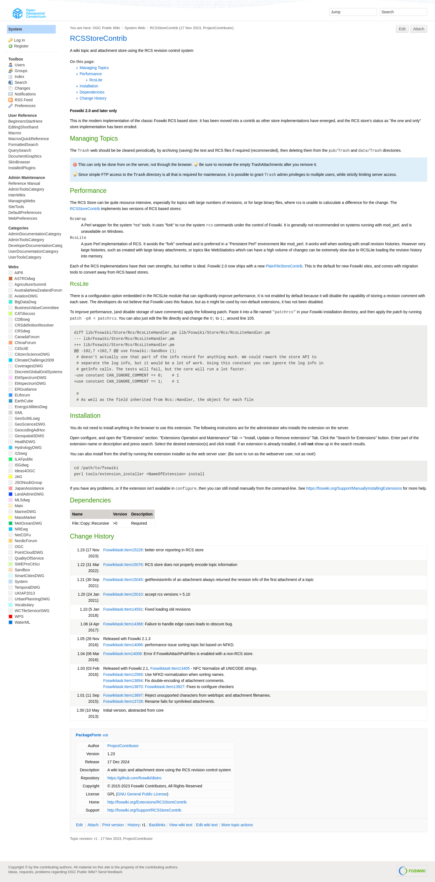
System (15, 29)
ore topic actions (237, 825)
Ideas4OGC (21, 471)
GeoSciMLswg (24, 418)
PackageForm (88, 735)
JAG (15, 476)
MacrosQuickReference (28, 139)
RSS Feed (20, 100)
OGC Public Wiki (106, 28)
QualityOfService (26, 558)
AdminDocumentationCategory (34, 234)
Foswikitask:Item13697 (123, 695)
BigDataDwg (22, 302)
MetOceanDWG (25, 523)
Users (16, 65)
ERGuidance (22, 389)
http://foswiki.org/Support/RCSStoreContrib (144, 810)
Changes (19, 88)
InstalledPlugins (22, 168)
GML (15, 412)
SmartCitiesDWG (26, 575)
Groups (17, 71)
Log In (19, 40)
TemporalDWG (24, 587)
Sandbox (19, 570)
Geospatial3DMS (26, 436)
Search (17, 82)
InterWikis (16, 195)
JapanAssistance (26, 488)
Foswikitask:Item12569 (123, 674)
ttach (92, 825)
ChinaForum (22, 342)
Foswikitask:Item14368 (123, 624)
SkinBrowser (19, 162)
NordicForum (22, 541)
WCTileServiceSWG (28, 610)
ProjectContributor (217, 28)
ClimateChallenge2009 (31, 360)
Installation (89, 86)
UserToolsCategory (24, 257)
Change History (93, 98)
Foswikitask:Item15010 (123, 594)
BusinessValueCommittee (33, 307)
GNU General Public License (142, 794)
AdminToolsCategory (26, 189)
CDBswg (19, 319)
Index (16, 76)
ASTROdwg (21, 278)
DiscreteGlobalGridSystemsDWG (40, 372)
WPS (16, 616)
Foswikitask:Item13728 (123, 701)
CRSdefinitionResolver (31, 325)
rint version (113, 825)
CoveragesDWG (25, 366)
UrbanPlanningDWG (29, 599)
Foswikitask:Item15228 (123, 550)
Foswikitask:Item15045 (123, 579)
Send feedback (110, 872)
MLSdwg (19, 500)
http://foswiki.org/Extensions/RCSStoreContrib (147, 802)
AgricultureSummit (27, 284)
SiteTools (16, 206)
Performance (91, 74)
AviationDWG (23, 296)
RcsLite (95, 80)
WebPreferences (22, 218)
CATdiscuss (21, 313)
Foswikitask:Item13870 (123, 686)
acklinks (157, 825)
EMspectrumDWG (27, 383)
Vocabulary (21, 605)
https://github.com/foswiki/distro (134, 778)
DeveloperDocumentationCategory (38, 245)
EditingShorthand (23, 127)
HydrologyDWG (25, 447)
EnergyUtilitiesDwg (27, 407)
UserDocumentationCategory (33, 251)
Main (15, 506)
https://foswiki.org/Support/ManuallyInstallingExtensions (354, 488)
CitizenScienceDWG (29, 354)
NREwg (18, 529)
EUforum (19, 395)
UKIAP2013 (21, 593)
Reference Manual (24, 183)
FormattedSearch (23, 144)
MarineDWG (22, 511)
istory (134, 825)
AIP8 (15, 273)
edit (105, 735)
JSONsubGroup (25, 482)
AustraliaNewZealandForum (35, 290)
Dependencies (92, 92)
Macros (14, 133)
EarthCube (20, 401)
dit (80, 825)
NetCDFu (19, 535)
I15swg (17, 453)
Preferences (22, 105)
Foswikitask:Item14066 (123, 645)
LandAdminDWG (26, 494)
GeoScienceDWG (26, 424)
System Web (135, 28)
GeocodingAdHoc (26, 430)
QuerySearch (19, 150)
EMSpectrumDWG (27, 377)
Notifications (22, 94)
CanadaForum (23, 337)
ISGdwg (18, 465)
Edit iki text (207, 825)
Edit (402, 29)
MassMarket (22, 517)
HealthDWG (22, 441)
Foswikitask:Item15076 (123, 564)
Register (21, 46)
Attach (418, 29)
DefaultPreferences (25, 212)
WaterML (19, 622)
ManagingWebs (21, 201)
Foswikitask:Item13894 (123, 680)
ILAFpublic (20, 459)
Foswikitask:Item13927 (164, 686)
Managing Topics (94, 67)
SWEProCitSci (24, 564)
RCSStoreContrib (164, 28)
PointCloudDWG (25, 552)
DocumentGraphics (25, 156)
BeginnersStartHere (25, 121)
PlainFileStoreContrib (284, 266)
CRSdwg (19, 331)
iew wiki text (181, 825)
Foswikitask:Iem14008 (122, 653)
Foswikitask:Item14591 (123, 609)
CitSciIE (18, 348)
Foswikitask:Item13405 (170, 668)
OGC (16, 546)
